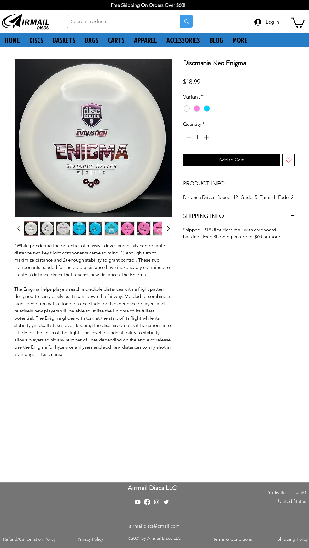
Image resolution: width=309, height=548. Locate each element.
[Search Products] (119, 21)
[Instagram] (157, 502)
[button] (298, 22)
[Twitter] (166, 502)
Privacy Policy (90, 539)
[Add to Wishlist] (288, 160)
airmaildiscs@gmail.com (154, 526)
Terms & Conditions (232, 539)
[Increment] (207, 137)
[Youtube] (138, 502)
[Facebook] (147, 502)
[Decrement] (188, 137)
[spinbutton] (197, 137)
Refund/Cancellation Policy (29, 539)
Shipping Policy (292, 539)
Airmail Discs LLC (152, 488)
